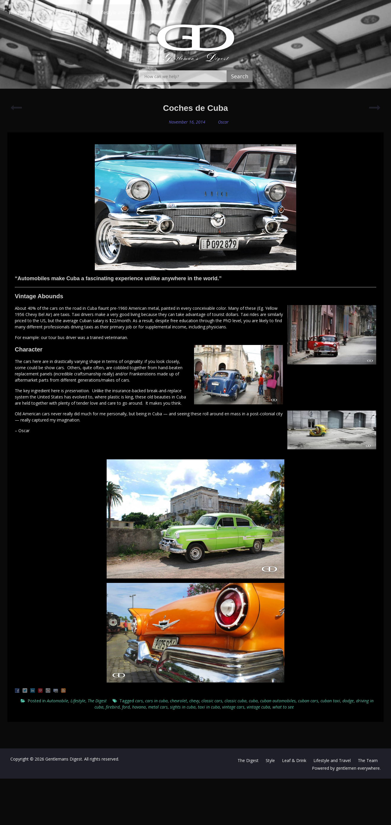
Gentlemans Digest (63, 759)
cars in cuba (156, 701)
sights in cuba (183, 707)
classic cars (211, 701)
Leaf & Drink (86, 12)
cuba (253, 701)
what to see (283, 707)
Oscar (223, 122)
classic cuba (235, 701)
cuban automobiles (278, 701)
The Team (172, 12)
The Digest (31, 12)
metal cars (158, 707)
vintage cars (233, 707)
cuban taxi (330, 701)
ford (126, 707)
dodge (348, 701)
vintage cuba (258, 707)
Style (58, 12)
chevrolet (178, 701)
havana (139, 707)
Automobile (57, 701)
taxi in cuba (209, 707)
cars (139, 701)
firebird (113, 707)
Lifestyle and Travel (131, 12)
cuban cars (308, 701)
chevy (194, 701)
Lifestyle (77, 701)
